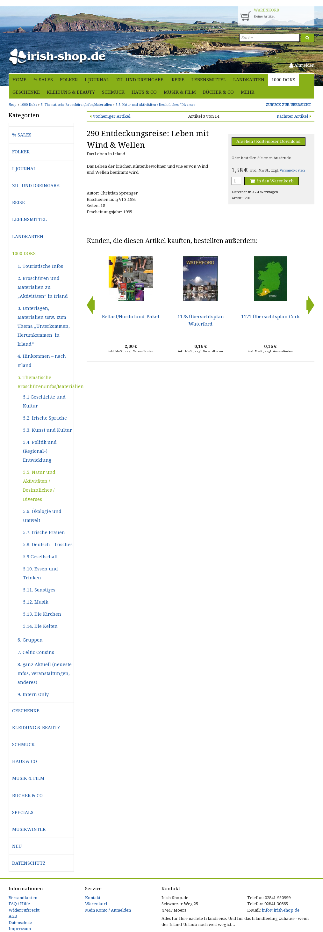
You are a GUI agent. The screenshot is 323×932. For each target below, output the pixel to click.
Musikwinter (29, 829)
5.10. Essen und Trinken (40, 573)
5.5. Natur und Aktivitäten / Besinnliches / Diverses (39, 486)
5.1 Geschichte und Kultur (44, 401)
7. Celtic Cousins (36, 652)
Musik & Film (180, 92)
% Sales (43, 79)
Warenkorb (97, 903)
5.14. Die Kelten (40, 626)
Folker (69, 79)
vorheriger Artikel (111, 116)
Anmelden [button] (301, 65)
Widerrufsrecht (24, 910)
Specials (22, 812)
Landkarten (248, 79)
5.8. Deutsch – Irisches (48, 544)
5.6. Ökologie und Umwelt (42, 516)
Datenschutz (29, 863)
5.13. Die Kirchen (42, 614)
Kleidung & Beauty (71, 92)
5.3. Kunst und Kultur (47, 430)
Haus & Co (144, 92)
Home (19, 79)
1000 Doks (283, 79)
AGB (13, 916)
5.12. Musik (35, 602)
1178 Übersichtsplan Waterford (200, 320)
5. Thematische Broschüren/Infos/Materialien (46, 382)
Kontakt (92, 897)
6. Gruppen (30, 639)
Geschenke (26, 92)
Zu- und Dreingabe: (140, 79)
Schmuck (113, 92)
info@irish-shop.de (280, 910)
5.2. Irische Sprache (45, 418)
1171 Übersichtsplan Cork (270, 316)
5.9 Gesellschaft (40, 556)
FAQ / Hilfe (19, 903)
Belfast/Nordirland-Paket (131, 316)
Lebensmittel (208, 79)
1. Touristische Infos (40, 266)
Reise (178, 79)
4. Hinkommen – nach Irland (42, 361)
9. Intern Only (33, 694)
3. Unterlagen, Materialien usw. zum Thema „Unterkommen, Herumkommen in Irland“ (44, 326)
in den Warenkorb (271, 181)
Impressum (20, 928)
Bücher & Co (218, 92)
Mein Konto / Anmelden (108, 910)
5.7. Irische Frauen (44, 532)
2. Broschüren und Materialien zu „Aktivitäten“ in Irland (43, 287)
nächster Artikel (292, 116)
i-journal (97, 79)
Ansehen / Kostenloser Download (268, 141)
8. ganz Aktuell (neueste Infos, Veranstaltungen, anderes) (45, 673)
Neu (17, 846)
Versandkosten (292, 170)
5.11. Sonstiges (39, 589)
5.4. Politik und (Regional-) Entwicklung (40, 451)
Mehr (247, 92)
